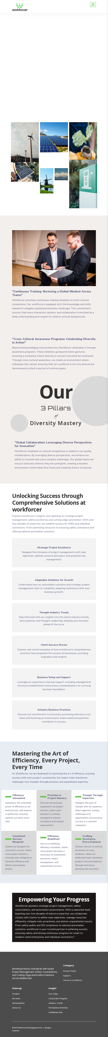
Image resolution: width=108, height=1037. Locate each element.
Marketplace (18, 1003)
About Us (16, 1007)
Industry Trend (55, 1003)
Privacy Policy (69, 971)
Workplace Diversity (58, 1007)
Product (16, 993)
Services (16, 998)
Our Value (53, 993)
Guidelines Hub (55, 1012)
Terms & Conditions (72, 980)
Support (67, 975)
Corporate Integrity (58, 998)
